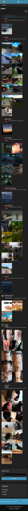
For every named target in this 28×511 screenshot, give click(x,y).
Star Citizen (8, 138)
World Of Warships (10, 188)
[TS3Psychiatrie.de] (2, 1)
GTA (6, 19)
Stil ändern (24, 500)
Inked (6, 324)
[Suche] (18, 1)
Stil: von (14, 508)
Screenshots (5, 489)
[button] (26, 11)
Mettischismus (9, 295)
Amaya (7, 385)
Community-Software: (14, 506)
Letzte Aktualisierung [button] (9, 15)
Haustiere (4, 492)
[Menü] (26, 1)
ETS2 (6, 37)
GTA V (7, 276)
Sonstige (4, 494)
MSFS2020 (8, 119)
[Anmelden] (22, 2)
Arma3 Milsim (9, 205)
